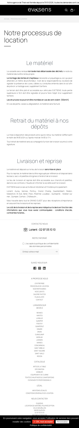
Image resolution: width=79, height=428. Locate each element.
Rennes (40, 313)
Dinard (39, 329)
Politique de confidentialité (41, 425)
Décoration (39, 369)
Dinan (39, 332)
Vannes (39, 342)
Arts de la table (39, 366)
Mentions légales (39, 390)
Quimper (39, 321)
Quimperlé (39, 326)
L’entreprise (39, 283)
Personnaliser (62, 422)
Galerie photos (39, 294)
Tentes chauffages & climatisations (39, 377)
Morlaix (39, 337)
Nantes (40, 315)
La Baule (39, 318)
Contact (39, 300)
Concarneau (39, 345)
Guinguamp (39, 334)
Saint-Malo (39, 353)
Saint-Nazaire (39, 351)
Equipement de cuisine (39, 375)
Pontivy (39, 323)
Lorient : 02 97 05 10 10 (42, 229)
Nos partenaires (39, 289)
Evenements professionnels (39, 380)
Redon (39, 356)
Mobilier (39, 372)
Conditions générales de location (39, 393)
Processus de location (39, 286)
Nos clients (39, 291)
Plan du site (39, 297)
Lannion (39, 340)
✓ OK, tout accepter (43, 422)
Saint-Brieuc (39, 348)
